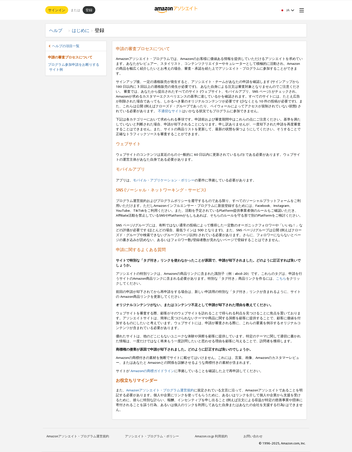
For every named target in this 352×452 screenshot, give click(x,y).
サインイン (56, 10)
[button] (287, 10)
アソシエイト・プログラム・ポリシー (152, 436)
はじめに (80, 30)
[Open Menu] (301, 10)
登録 (89, 10)
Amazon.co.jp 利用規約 (211, 436)
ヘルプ (58, 30)
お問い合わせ (253, 436)
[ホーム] (176, 10)
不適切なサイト (170, 111)
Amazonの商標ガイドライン (152, 371)
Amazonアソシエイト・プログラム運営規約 (160, 390)
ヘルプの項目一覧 (65, 46)
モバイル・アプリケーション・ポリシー (164, 180)
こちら (281, 278)
